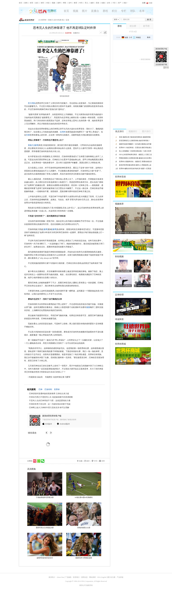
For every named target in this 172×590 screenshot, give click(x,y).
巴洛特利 (48, 389)
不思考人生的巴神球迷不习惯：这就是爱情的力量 (49, 401)
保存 (88, 461)
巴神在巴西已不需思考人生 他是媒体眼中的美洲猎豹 (51, 397)
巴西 (28, 135)
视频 (53, 3)
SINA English (101, 577)
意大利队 (31, 103)
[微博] (36, 145)
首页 (20, 3)
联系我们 (76, 577)
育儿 (86, 3)
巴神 (40, 389)
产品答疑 (120, 577)
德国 (88, 307)
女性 (108, 3)
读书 (70, 3)
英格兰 (31, 145)
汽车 (114, 3)
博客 (64, 3)
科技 (48, 3)
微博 (59, 3)
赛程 (105, 10)
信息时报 (68, 33)
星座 (97, 3)
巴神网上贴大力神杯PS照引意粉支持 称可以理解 (49, 408)
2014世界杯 (42, 20)
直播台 (95, 10)
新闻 (26, 3)
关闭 (166, 67)
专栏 (123, 10)
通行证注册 (111, 577)
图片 (84, 10)
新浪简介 (52, 577)
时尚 (81, 3)
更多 (125, 3)
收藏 (103, 3)
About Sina (60, 577)
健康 (92, 3)
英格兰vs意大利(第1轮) (56, 20)
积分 (114, 10)
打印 (95, 461)
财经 (42, 3)
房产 (119, 3)
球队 (132, 10)
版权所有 (89, 585)
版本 (48, 424)
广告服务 (68, 577)
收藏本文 (76, 33)
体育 (31, 3)
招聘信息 (84, 577)
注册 (143, 3)
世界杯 (57, 389)
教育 (75, 3)
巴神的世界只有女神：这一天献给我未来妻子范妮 (49, 404)
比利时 (63, 132)
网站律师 (92, 577)
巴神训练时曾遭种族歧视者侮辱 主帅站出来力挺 (49, 394)
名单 (142, 10)
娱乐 (37, 3)
